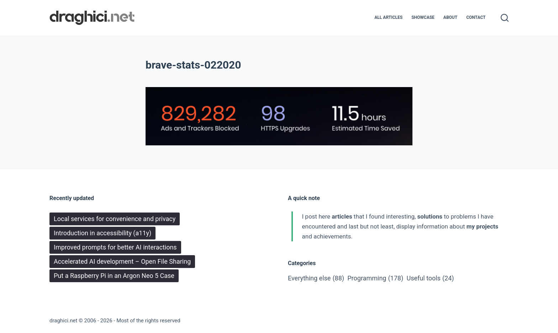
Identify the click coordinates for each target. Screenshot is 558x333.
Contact (475, 17)
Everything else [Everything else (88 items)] (316, 278)
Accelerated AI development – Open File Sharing (122, 261)
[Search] (505, 18)
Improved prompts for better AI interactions (115, 247)
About (450, 17)
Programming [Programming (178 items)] (375, 278)
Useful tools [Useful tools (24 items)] (430, 278)
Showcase (423, 17)
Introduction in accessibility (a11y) (102, 233)
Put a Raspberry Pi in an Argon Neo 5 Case (114, 275)
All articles (388, 17)
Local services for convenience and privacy (114, 218)
